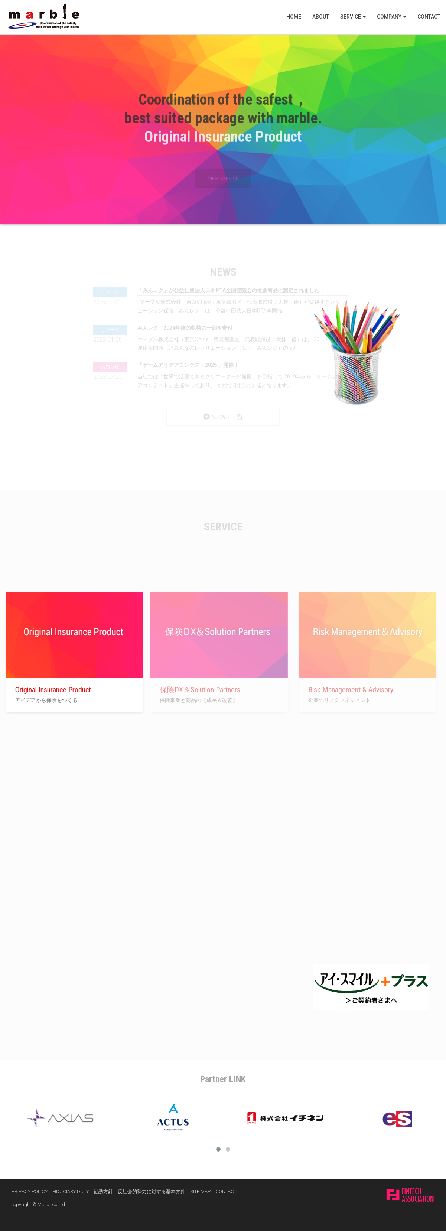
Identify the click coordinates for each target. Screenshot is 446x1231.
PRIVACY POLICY (30, 1191)
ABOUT (320, 17)
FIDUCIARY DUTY (70, 1191)
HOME (293, 17)
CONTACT (428, 17)
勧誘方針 (103, 1191)
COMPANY (391, 17)
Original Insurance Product (49, 689)
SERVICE (353, 17)
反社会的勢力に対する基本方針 (151, 1191)
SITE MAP (200, 1191)
